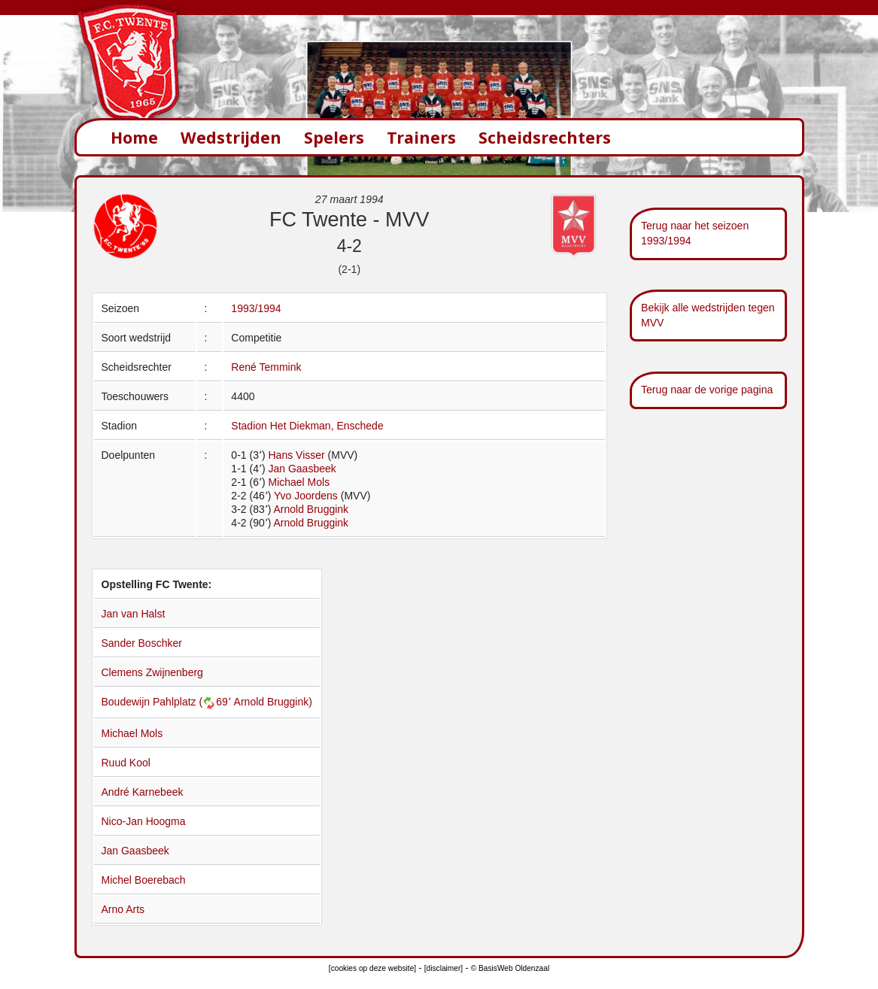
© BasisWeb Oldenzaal (510, 968)
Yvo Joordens (306, 496)
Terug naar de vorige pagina (707, 390)
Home (134, 137)
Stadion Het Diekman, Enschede (307, 426)
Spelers (334, 137)
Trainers (421, 137)
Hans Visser (296, 455)
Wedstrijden (231, 137)
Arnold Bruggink (311, 509)
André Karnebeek (143, 792)
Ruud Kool (126, 763)
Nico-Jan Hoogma (144, 821)
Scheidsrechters (544, 137)
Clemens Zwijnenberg (152, 672)
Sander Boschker (142, 643)
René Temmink (266, 367)
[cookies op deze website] (372, 968)
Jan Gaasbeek (302, 469)
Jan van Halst (134, 614)
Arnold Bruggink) (273, 702)
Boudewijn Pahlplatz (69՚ (168, 702)
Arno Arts (123, 909)
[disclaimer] (443, 968)
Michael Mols (299, 482)
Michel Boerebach (144, 880)
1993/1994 (256, 308)
